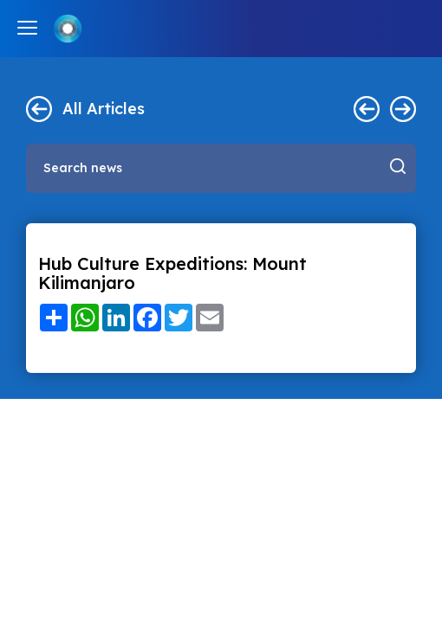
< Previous (367, 109)
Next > (403, 109)
